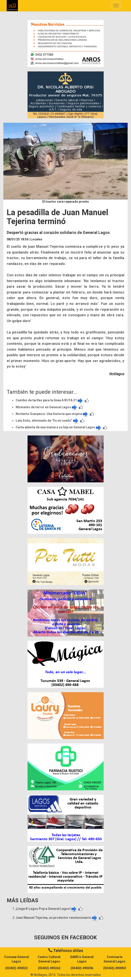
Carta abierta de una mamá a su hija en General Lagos (59, 427)
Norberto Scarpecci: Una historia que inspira (52, 414)
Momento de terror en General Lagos (47, 407)
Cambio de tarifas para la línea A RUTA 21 (50, 400)
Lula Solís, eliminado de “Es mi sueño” (47, 420)
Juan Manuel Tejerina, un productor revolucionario (57, 917)
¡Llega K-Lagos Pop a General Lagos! (46, 908)
